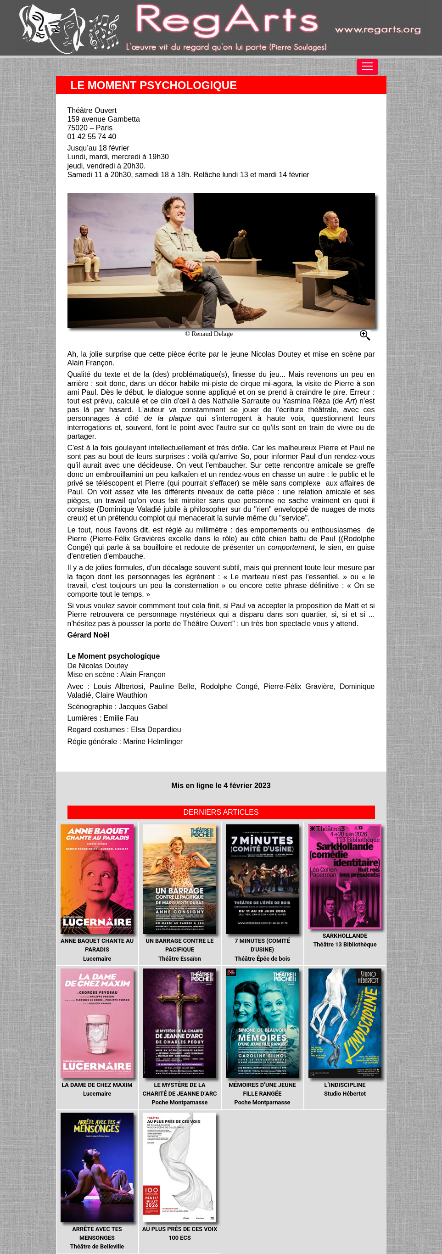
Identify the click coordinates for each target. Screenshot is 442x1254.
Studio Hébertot (345, 1032)
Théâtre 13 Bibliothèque (345, 886)
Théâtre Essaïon (180, 893)
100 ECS (180, 1177)
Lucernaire (97, 893)
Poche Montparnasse (180, 1037)
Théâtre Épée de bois (262, 893)
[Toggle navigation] (367, 67)
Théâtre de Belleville (97, 1181)
